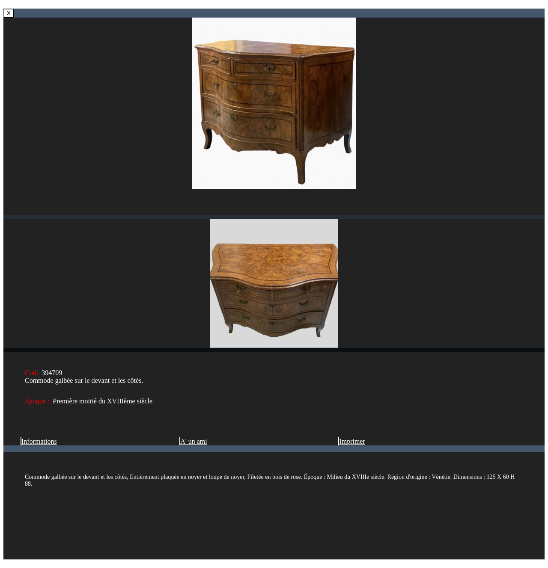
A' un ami (193, 441)
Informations (39, 441)
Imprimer (351, 441)
